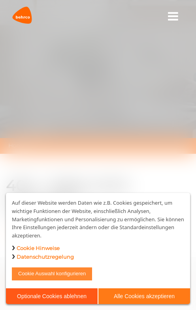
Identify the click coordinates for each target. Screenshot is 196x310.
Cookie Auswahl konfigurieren (52, 273)
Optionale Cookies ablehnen (52, 296)
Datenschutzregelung (45, 257)
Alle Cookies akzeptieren (144, 296)
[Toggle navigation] (173, 16)
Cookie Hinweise (38, 248)
